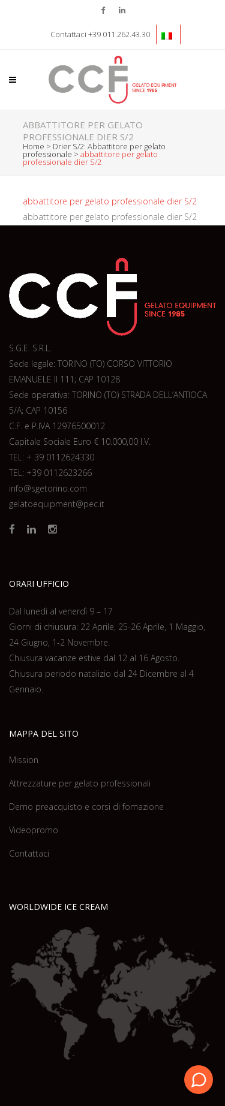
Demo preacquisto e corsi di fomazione (86, 806)
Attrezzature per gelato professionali (80, 783)
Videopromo (33, 830)
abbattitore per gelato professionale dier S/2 (110, 201)
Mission (23, 760)
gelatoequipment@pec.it (56, 504)
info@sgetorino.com (48, 488)
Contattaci (29, 853)
